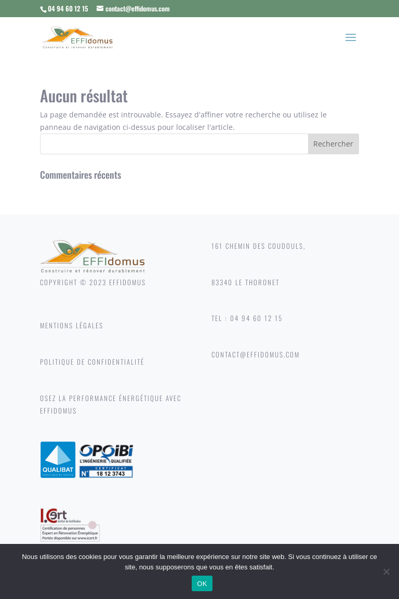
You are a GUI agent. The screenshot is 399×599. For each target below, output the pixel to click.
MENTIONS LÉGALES (71, 325)
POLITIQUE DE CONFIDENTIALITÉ (92, 361)
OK (202, 584)
